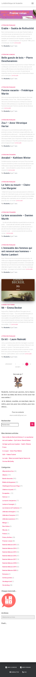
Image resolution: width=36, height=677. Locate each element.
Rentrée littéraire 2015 (9, 552)
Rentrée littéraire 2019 (9, 567)
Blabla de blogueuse (8, 482)
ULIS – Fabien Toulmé (9, 454)
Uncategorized (7, 581)
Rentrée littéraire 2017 (9, 559)
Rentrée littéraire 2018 (9, 563)
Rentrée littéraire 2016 (9, 555)
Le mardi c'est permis (8, 304)
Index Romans (25, 667)
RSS (24, 672)
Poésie (4, 533)
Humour (5, 497)
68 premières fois (8, 471)
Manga (4, 522)
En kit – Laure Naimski (13, 339)
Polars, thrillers (7, 537)
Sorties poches (7, 577)
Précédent (9, 364)
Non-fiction (6, 526)
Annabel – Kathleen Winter (16, 157)
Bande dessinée (7, 478)
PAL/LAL (4, 530)
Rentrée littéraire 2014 (9, 548)
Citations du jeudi (7, 489)
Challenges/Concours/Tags (11, 486)
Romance (5, 574)
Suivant (17, 367)
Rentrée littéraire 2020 (9, 570)
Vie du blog (6, 585)
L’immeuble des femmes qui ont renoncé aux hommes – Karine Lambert (16, 251)
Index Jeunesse (11, 667)
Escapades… (6, 493)
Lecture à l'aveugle (8, 504)
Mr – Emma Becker (11, 307)
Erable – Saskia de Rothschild (17, 28)
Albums (4, 475)
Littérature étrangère (8, 154)
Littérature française (8, 25)
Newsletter (14, 672)
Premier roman (7, 541)
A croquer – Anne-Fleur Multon (12, 451)
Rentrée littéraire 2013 (9, 544)
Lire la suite (17, 43)
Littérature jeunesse (8, 54)
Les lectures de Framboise (10, 508)
